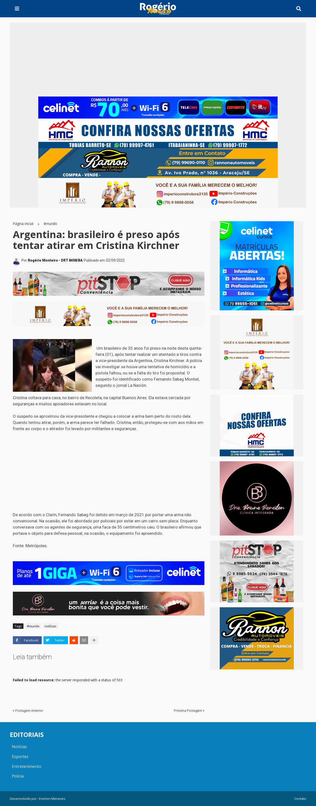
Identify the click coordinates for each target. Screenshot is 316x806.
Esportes (20, 756)
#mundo (50, 223)
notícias (50, 626)
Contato (300, 798)
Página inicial (23, 223)
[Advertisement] (158, 59)
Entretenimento (26, 766)
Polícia (18, 776)
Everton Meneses (52, 798)
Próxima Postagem (188, 710)
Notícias (19, 746)
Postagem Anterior (29, 710)
